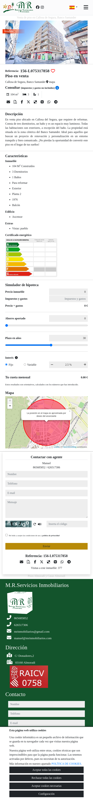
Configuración (46, 793)
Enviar (46, 546)
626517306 (54, 467)
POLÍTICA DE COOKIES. (67, 763)
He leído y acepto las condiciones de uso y (34, 535)
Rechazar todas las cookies (46, 777)
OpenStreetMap (70, 447)
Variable (31, 364)
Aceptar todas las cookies (46, 769)
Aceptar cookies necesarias (46, 785)
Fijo (11, 364)
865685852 (39, 467)
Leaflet (57, 447)
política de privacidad (51, 535)
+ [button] (10, 401)
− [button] (10, 406)
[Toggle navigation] (86, 7)
